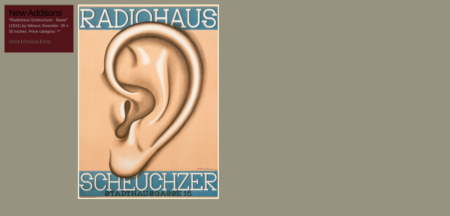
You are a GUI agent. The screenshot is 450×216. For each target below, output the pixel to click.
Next (46, 41)
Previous (31, 41)
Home (14, 41)
